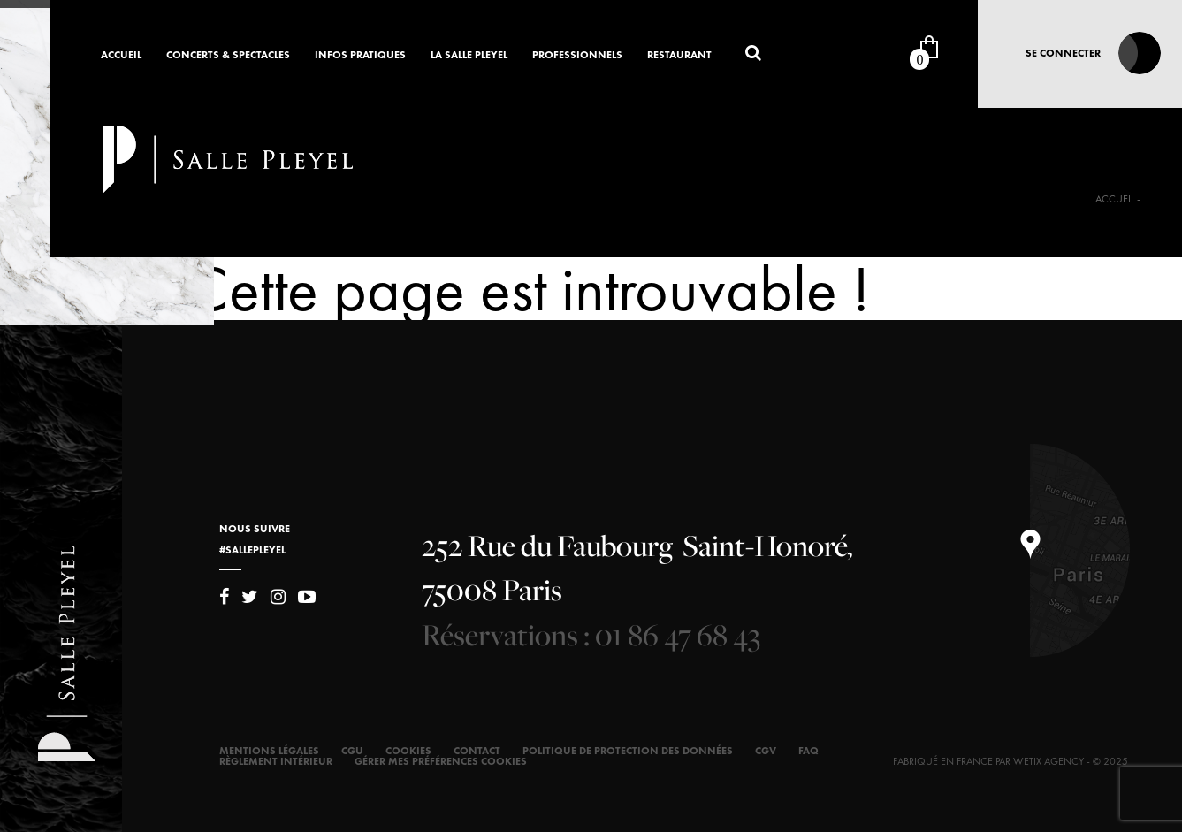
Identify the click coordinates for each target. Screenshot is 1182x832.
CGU (352, 751)
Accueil (121, 56)
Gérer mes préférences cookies (441, 761)
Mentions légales (269, 751)
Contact (477, 751)
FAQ (808, 751)
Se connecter (1063, 53)
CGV (765, 751)
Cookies (408, 751)
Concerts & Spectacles (228, 56)
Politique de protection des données (627, 751)
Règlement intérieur (275, 761)
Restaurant (679, 56)
